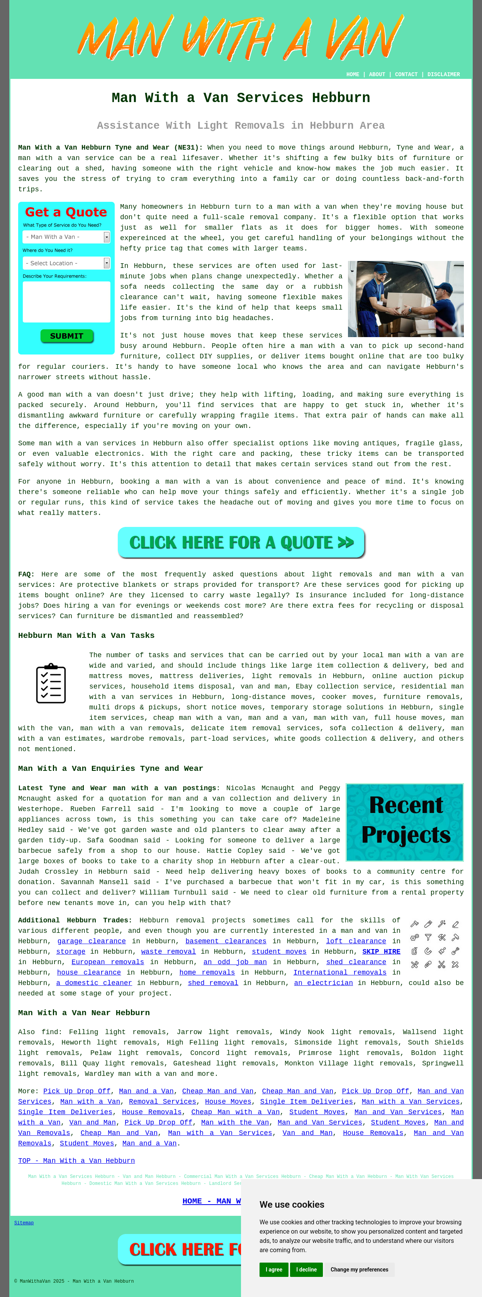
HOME (353, 75)
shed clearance (356, 962)
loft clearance (356, 941)
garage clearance (92, 941)
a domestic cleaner (94, 983)
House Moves (228, 1102)
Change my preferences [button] (359, 1269)
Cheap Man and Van (218, 1091)
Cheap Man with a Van (235, 1112)
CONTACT (406, 75)
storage (71, 952)
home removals (207, 973)
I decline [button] (306, 1269)
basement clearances (225, 941)
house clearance (89, 973)
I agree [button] (274, 1269)
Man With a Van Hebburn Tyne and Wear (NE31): (110, 148)
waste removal (168, 952)
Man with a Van (90, 1102)
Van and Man (92, 1123)
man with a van (147, 1074)
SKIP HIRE (381, 952)
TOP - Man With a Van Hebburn (76, 1161)
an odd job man (235, 962)
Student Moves (317, 1112)
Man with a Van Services (411, 1102)
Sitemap (24, 1223)
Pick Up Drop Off (76, 1091)
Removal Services (162, 1102)
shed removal (213, 983)
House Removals (152, 1112)
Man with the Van (235, 1123)
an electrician (323, 983)
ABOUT (377, 75)
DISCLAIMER (444, 75)
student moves (279, 952)
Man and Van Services (398, 1112)
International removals (340, 973)
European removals (107, 962)
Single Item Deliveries (306, 1102)
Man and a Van (146, 1091)
